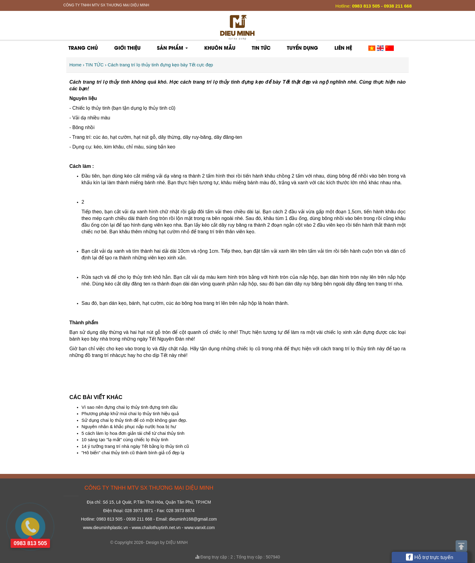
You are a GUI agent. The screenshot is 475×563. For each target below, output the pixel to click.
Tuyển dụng (302, 47)
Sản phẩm (172, 47)
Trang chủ (83, 47)
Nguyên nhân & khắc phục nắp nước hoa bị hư (128, 426)
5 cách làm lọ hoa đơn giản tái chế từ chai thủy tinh (132, 433)
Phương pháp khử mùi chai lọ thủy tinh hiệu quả (130, 413)
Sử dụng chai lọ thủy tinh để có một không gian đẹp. (134, 420)
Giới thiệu (127, 47)
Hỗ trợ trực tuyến (429, 557)
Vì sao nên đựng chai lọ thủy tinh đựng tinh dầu (129, 407)
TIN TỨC (261, 47)
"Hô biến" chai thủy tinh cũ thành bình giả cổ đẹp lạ (132, 452)
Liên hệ (343, 47)
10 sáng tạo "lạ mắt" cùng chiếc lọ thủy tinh (124, 439)
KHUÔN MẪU (219, 47)
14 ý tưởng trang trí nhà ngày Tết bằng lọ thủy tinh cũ (135, 446)
